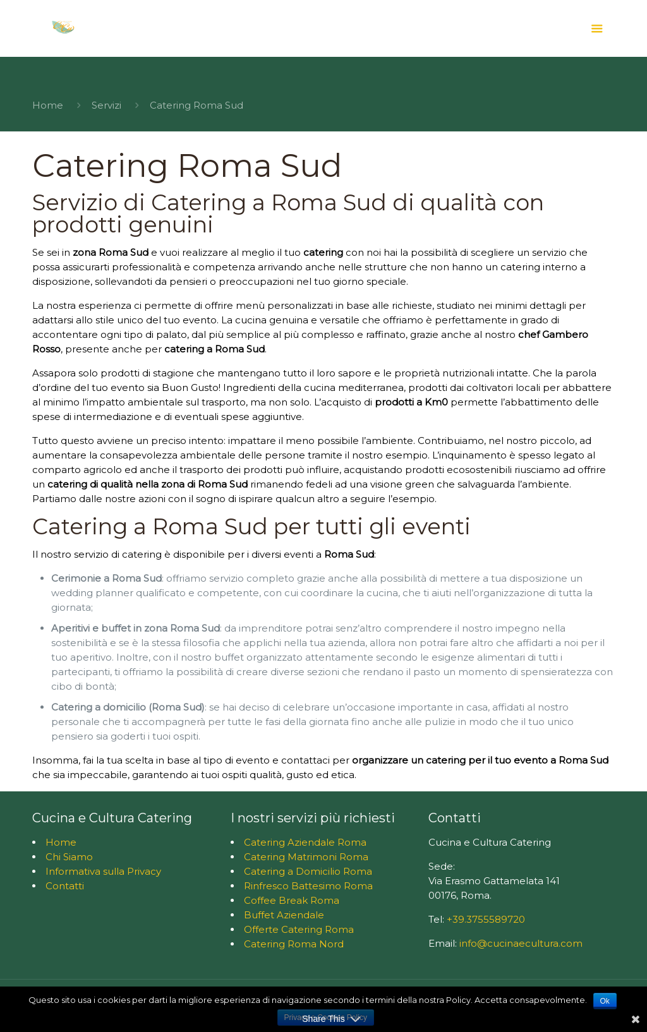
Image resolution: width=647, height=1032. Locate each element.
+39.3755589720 (486, 919)
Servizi (106, 105)
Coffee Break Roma (291, 900)
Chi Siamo (69, 857)
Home (47, 105)
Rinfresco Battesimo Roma (308, 886)
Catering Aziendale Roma (305, 842)
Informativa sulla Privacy (103, 871)
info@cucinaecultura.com (521, 943)
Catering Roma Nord (294, 944)
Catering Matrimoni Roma (306, 857)
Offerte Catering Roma (299, 929)
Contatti (64, 886)
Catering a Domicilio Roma (308, 871)
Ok (605, 1001)
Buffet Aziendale (284, 915)
